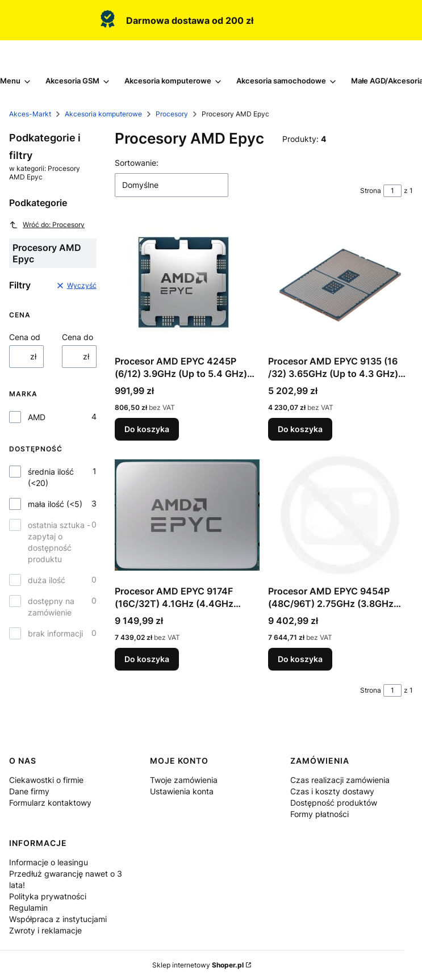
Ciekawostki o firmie (46, 780)
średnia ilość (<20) (51, 477)
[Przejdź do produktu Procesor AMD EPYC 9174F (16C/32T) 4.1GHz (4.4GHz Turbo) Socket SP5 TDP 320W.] (187, 515)
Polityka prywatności (47, 896)
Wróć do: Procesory (47, 224)
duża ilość (46, 580)
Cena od (24, 337)
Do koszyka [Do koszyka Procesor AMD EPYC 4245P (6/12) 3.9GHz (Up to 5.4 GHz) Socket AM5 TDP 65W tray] (146, 429)
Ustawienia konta (182, 791)
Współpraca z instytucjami (58, 919)
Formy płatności (319, 814)
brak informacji (55, 633)
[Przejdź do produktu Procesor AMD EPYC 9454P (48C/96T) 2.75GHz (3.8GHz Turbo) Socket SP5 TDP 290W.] (340, 515)
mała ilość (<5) (55, 504)
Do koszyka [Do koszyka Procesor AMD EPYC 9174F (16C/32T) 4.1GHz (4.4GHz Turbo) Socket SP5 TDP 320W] (146, 659)
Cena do (77, 337)
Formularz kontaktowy (50, 802)
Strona (370, 190)
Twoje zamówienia (184, 780)
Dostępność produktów (333, 802)
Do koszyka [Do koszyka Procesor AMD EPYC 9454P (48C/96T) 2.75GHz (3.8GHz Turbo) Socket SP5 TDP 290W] (300, 659)
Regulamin (28, 907)
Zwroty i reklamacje (45, 930)
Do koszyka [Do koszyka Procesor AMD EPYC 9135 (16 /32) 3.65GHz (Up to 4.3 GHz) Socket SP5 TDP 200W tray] (300, 429)
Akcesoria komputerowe (103, 114)
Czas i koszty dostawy (332, 791)
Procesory (172, 114)
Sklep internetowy (198, 965)
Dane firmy (29, 791)
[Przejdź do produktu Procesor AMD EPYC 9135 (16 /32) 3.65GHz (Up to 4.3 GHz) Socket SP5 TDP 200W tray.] (340, 285)
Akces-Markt (30, 114)
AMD (36, 417)
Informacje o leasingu (48, 862)
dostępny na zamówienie (51, 606)
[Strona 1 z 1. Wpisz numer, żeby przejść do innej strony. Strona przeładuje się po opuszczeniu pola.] (392, 191)
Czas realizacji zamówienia (340, 780)
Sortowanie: (136, 162)
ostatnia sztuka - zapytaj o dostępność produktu (59, 542)
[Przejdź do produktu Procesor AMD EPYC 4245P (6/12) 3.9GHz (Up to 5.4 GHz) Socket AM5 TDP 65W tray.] (187, 285)
